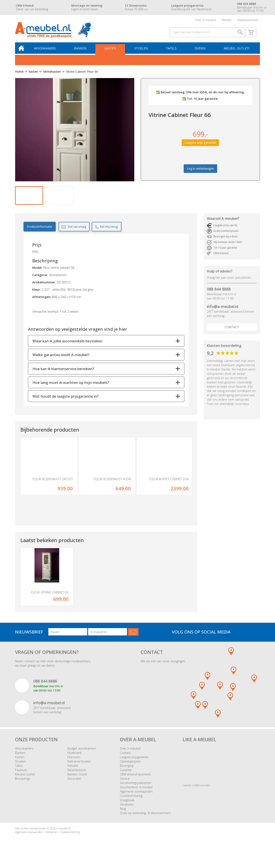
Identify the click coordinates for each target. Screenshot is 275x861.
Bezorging (126, 769)
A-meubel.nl (63, 832)
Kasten (111, 51)
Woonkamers (47, 51)
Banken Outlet (77, 778)
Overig (200, 51)
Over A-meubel (205, 20)
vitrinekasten (50, 74)
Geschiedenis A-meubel (136, 791)
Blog (123, 812)
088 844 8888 (219, 292)
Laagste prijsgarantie (134, 760)
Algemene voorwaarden (136, 795)
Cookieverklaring (131, 799)
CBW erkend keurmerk (135, 778)
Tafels (171, 51)
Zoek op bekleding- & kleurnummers (145, 816)
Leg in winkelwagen (200, 171)
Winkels (227, 20)
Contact (232, 330)
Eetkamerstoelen (79, 765)
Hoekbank (74, 756)
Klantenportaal (247, 20)
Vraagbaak (127, 803)
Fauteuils (21, 773)
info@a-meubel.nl (222, 309)
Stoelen (141, 51)
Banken (81, 51)
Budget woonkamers (81, 752)
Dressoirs (74, 760)
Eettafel (72, 769)
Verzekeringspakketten (135, 786)
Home (19, 74)
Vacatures (127, 808)
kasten (31, 74)
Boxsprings (22, 782)
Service (125, 782)
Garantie (126, 773)
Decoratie (74, 782)
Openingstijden (130, 765)
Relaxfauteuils (76, 773)
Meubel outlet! (236, 51)
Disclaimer (51, 835)
